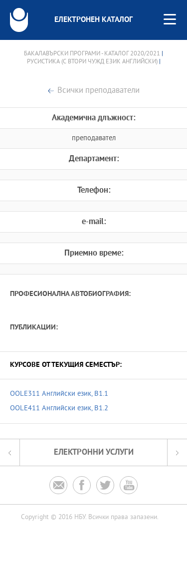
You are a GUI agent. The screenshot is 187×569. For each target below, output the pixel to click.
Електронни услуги (94, 452)
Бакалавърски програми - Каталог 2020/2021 (92, 54)
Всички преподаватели (98, 91)
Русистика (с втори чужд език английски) (92, 62)
